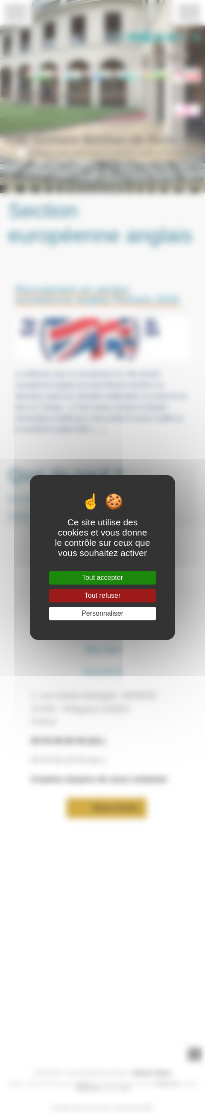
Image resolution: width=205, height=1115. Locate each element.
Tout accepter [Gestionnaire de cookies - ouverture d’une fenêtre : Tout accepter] (102, 577)
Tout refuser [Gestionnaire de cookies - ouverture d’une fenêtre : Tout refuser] (102, 595)
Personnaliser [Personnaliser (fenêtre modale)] (102, 613)
